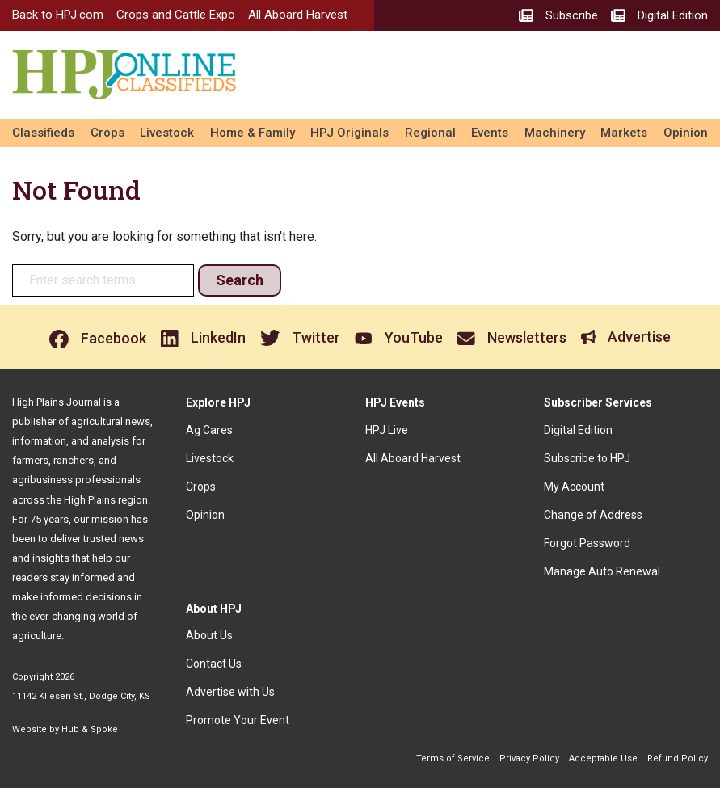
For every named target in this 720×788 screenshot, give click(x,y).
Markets (623, 132)
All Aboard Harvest (297, 14)
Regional (430, 132)
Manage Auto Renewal (602, 571)
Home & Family (252, 132)
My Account (574, 486)
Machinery (554, 132)
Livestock (167, 132)
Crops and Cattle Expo (175, 14)
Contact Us (214, 663)
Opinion (685, 132)
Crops (107, 132)
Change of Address (593, 514)
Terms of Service (453, 758)
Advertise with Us (230, 691)
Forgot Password (587, 543)
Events (489, 132)
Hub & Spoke (89, 729)
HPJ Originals (349, 132)
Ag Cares (209, 429)
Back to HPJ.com (57, 14)
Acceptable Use (603, 758)
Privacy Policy (529, 758)
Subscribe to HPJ (587, 458)
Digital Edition (578, 429)
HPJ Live (386, 429)
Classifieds (43, 132)
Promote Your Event (237, 720)
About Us (209, 635)
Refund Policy (677, 758)
